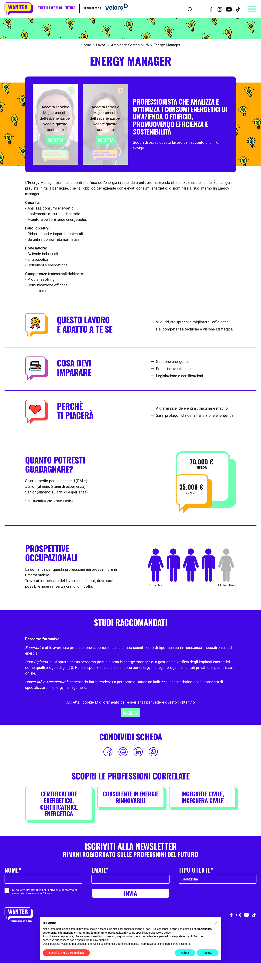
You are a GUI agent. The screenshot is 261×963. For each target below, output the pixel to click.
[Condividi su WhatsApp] (153, 751)
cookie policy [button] (162, 932)
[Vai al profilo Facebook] (211, 9)
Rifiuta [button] (185, 952)
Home (86, 45)
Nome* (13, 870)
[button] (216, 923)
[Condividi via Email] (123, 751)
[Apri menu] (252, 9)
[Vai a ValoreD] (115, 8)
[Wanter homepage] (40, 9)
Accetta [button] (207, 952)
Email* (99, 870)
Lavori (101, 45)
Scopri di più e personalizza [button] (66, 952)
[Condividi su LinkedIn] (138, 751)
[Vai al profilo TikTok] (238, 9)
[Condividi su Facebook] (107, 751)
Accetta (55, 140)
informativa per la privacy (42, 890)
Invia (130, 893)
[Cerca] (190, 9)
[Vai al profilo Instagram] (220, 9)
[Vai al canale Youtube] (229, 9)
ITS (70, 667)
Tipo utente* (196, 870)
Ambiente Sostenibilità (130, 45)
